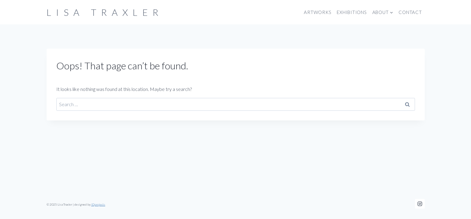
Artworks (317, 12)
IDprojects (98, 204)
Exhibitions (352, 12)
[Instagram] (420, 204)
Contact (410, 12)
